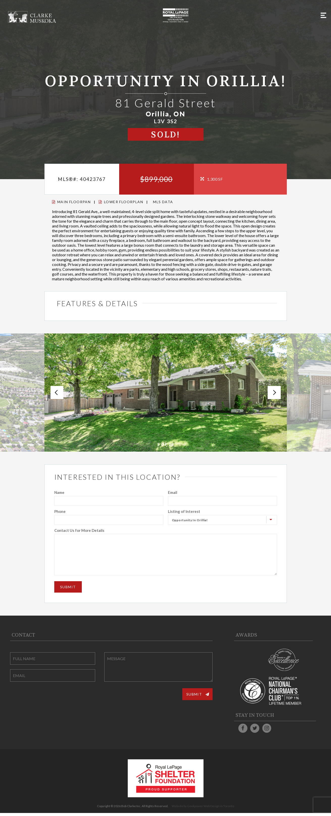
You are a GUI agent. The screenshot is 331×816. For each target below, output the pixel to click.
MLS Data (163, 202)
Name (59, 492)
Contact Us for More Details (79, 530)
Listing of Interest (184, 511)
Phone (60, 511)
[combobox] (222, 520)
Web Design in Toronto (218, 809)
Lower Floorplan (121, 202)
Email (172, 492)
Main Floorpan (71, 202)
